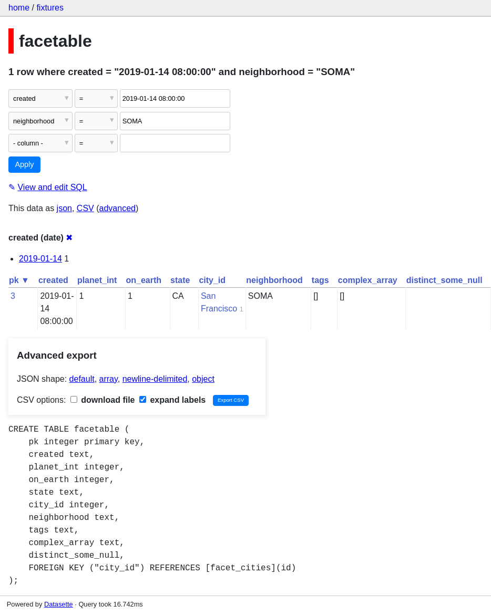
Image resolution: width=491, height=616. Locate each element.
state (180, 280)
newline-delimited (155, 378)
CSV (85, 208)
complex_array (367, 280)
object (203, 378)
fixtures (50, 7)
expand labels (172, 399)
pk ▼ (19, 280)
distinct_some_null (444, 280)
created (53, 280)
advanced (117, 208)
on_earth (143, 280)
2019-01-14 (40, 258)
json (64, 208)
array (108, 378)
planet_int (97, 280)
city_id (212, 280)
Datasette (58, 604)
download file (102, 399)
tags (320, 280)
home (18, 7)
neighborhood (274, 280)
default (82, 378)
